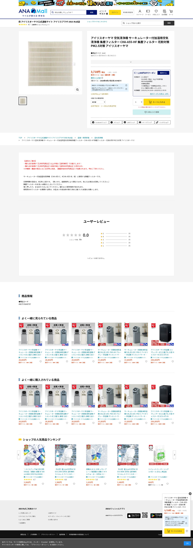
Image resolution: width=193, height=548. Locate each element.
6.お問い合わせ (53, 520)
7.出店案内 (22, 523)
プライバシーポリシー (48, 534)
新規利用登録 (128, 12)
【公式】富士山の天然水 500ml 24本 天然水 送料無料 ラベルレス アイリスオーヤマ (65, 471)
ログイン (115, 12)
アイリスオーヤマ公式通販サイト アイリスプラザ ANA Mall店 (50, 21)
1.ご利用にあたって (25, 513)
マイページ (139, 14)
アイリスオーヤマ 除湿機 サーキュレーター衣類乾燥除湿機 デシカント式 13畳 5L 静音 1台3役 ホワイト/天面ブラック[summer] (57, 352)
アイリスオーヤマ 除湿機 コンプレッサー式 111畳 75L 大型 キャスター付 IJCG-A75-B (162, 352)
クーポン (148, 14)
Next (174, 455)
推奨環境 (62, 534)
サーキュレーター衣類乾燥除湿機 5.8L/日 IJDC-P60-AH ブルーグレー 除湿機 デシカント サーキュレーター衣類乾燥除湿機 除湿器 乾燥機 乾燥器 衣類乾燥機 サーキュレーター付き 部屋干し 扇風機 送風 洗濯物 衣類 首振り (109, 352)
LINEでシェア (131, 122)
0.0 (86, 235)
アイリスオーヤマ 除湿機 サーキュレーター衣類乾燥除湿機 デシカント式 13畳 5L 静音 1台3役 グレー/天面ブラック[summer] (30, 352)
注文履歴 (164, 14)
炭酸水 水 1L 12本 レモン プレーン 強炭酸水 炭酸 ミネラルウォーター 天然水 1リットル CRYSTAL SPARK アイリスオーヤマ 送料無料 (96, 471)
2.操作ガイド (52, 513)
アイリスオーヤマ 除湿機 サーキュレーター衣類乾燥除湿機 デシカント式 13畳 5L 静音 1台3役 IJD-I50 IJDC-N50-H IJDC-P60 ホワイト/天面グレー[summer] (83, 352)
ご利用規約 (33, 534)
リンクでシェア (163, 122)
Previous (18, 455)
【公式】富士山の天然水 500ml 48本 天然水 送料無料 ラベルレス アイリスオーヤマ (127, 471)
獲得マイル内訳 (96, 78)
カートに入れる (176, 531)
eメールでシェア (147, 122)
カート (171, 14)
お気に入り (156, 14)
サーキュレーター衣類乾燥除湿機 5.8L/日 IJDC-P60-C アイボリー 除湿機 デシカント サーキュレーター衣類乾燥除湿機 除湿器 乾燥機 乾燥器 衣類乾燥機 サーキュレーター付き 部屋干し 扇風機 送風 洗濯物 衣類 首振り (136, 352)
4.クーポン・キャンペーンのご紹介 (59, 516)
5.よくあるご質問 (24, 520)
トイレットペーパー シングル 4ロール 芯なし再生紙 (158, 470)
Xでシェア (117, 122)
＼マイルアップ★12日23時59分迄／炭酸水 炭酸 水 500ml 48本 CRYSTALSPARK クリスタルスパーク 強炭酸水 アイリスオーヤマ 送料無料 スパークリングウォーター (34, 471)
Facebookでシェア (101, 122)
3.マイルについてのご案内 (27, 516)
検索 (91, 12)
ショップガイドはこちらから (97, 21)
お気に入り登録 (153, 112)
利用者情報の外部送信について (79, 534)
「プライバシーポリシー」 (40, 544)
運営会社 (23, 534)
